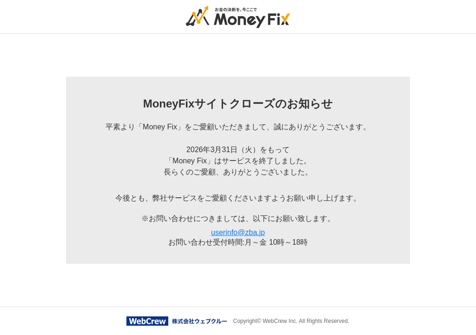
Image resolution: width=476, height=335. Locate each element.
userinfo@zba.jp (238, 232)
